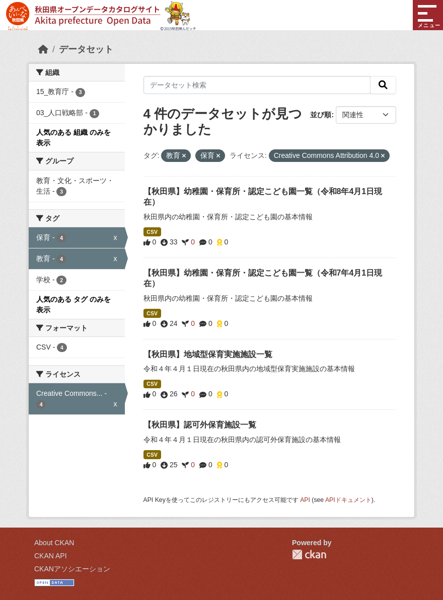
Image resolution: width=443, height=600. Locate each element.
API (305, 499)
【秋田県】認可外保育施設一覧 (199, 424)
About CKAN (54, 543)
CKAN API (50, 556)
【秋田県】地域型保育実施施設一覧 (207, 354)
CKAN (309, 554)
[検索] (383, 85)
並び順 (320, 115)
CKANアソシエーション (72, 569)
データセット (86, 49)
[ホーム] (43, 49)
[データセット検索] (257, 85)
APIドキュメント (348, 499)
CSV (152, 232)
